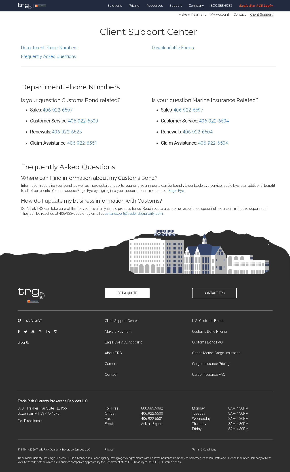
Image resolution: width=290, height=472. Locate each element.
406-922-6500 (83, 121)
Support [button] (175, 6)
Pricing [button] (134, 6)
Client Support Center (121, 321)
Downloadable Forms (173, 47)
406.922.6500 (152, 413)
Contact (239, 15)
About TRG (113, 353)
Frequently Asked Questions (48, 56)
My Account (219, 15)
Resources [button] (154, 6)
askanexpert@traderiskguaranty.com (134, 213)
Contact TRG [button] (214, 293)
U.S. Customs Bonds (208, 321)
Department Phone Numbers (49, 47)
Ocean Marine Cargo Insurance (216, 353)
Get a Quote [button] (127, 293)
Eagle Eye (176, 191)
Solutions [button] (115, 6)
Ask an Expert (152, 424)
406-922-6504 (214, 121)
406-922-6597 (58, 110)
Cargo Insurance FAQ (208, 374)
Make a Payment (118, 331)
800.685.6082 (221, 6)
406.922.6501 (152, 418)
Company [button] (196, 6)
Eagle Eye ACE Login (256, 6)
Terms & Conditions (204, 449)
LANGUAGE (30, 321)
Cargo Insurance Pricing (210, 364)
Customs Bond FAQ (207, 342)
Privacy (109, 449)
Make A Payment (192, 15)
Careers (111, 364)
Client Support (261, 15)
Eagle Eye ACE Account (123, 342)
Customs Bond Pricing (209, 331)
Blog (25, 342)
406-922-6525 (67, 132)
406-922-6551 (82, 143)
